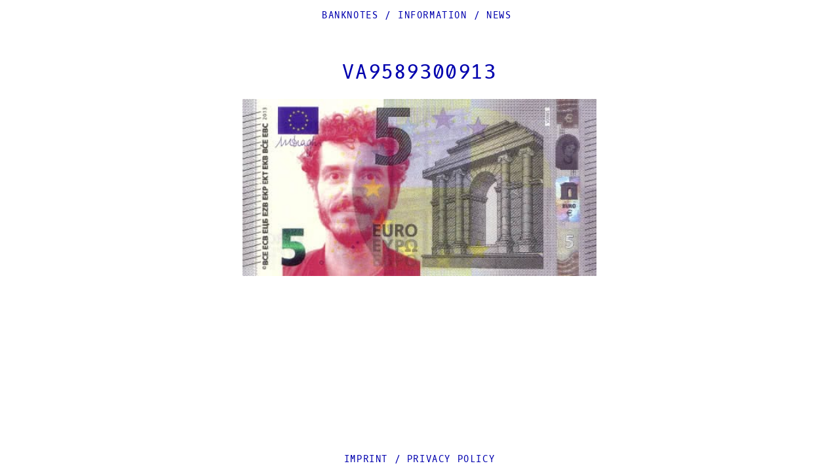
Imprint (366, 459)
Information (432, 15)
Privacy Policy (451, 459)
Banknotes (350, 15)
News (498, 15)
